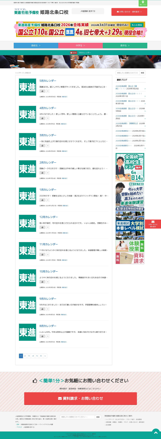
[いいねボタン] (42, 91)
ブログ (126, 422)
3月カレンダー (48, 135)
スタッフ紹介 (130, 419)
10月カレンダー (49, 271)
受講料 (120, 422)
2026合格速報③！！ (124, 136)
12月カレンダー (49, 217)
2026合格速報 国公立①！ (126, 116)
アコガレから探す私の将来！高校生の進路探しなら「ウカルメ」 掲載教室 (80, 434)
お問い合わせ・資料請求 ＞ (129, 11)
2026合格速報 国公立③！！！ (128, 101)
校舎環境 (139, 419)
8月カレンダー (48, 326)
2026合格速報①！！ (124, 145)
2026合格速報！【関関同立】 (127, 123)
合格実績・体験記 (111, 422)
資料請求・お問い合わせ (80, 398)
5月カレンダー (80, 52)
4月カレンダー (48, 108)
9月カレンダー (48, 299)
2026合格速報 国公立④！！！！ (130, 93)
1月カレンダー (48, 189)
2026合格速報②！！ (124, 141)
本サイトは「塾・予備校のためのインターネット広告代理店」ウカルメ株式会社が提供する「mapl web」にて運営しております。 (80, 436)
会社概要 (108, 425)
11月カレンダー (49, 244)
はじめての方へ (120, 419)
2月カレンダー (48, 162)
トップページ (19, 73)
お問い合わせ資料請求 (153, 224)
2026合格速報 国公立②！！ (127, 108)
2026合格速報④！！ (124, 131)
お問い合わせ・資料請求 (136, 422)
